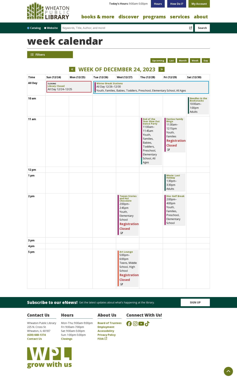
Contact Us (34, 339)
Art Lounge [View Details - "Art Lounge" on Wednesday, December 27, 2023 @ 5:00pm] (126, 252)
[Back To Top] (228, 371)
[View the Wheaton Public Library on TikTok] (147, 324)
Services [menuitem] (180, 16)
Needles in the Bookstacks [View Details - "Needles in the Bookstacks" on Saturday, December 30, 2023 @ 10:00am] (198, 99)
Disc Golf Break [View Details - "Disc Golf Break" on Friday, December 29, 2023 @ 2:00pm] (175, 196)
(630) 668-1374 (36, 335)
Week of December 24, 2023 (117, 69)
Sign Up (195, 302)
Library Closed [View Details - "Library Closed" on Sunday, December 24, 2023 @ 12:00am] (56, 86)
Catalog (35, 28)
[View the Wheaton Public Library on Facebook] (129, 324)
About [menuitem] (201, 16)
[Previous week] (72, 69)
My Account (199, 4)
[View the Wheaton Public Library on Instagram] (135, 324)
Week (195, 60)
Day (206, 60)
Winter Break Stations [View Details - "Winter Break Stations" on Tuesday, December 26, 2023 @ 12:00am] (109, 83)
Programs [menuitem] (154, 16)
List (171, 60)
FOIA (101, 339)
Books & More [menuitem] (97, 16)
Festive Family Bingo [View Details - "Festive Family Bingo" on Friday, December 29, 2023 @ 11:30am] (174, 120)
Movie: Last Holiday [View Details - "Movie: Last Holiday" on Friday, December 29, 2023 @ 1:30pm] (173, 176)
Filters (40, 55)
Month (183, 60)
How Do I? (176, 4)
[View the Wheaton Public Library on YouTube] (141, 324)
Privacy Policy (107, 335)
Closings (66, 339)
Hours (158, 4)
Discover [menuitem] (128, 16)
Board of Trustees (109, 323)
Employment (106, 327)
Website (52, 28)
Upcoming (158, 60)
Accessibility (106, 331)
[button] (128, 4)
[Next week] (161, 69)
